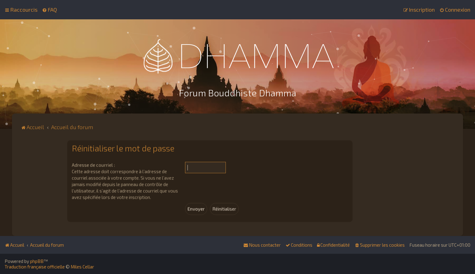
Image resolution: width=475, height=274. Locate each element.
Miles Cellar (82, 266)
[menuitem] (49, 9)
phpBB (37, 261)
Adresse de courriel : (93, 164)
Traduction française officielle (35, 266)
